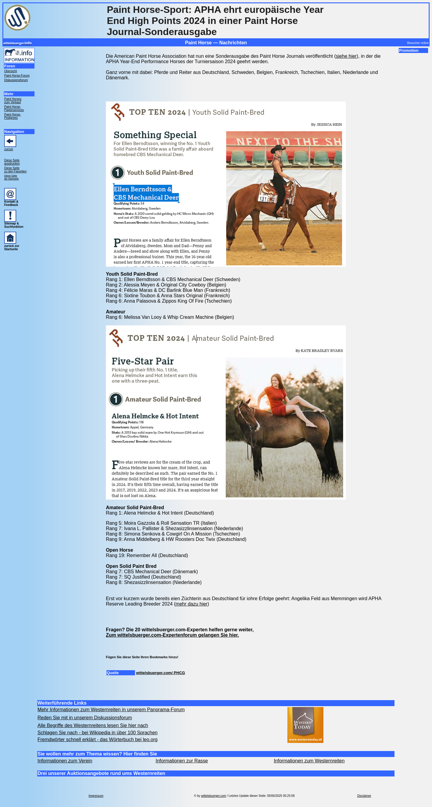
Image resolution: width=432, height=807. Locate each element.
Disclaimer (364, 795)
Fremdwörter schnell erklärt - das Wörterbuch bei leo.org (98, 739)
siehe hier (346, 56)
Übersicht (10, 71)
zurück (8, 149)
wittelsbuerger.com (213, 795)
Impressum (95, 795)
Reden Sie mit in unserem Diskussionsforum (85, 717)
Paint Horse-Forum (16, 75)
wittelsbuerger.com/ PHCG (160, 673)
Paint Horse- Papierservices (14, 108)
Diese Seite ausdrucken (12, 162)
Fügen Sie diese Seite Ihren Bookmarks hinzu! (142, 657)
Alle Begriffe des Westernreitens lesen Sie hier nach (93, 725)
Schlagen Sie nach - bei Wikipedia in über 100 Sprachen (98, 732)
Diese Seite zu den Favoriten (15, 169)
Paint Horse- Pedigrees (12, 116)
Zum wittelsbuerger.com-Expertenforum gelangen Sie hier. (172, 635)
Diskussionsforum (16, 80)
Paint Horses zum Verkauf (12, 100)
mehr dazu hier (192, 603)
